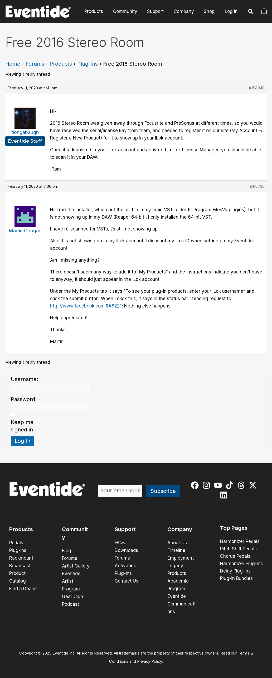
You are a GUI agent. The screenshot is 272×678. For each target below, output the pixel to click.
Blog (66, 550)
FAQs (120, 542)
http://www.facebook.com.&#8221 (86, 306)
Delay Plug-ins (235, 571)
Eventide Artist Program (71, 580)
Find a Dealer (23, 587)
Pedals (16, 542)
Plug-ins (17, 550)
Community (128, 11)
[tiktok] (231, 485)
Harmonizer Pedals (240, 541)
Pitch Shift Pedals (238, 549)
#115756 (257, 186)
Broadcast (20, 565)
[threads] (242, 485)
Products (98, 11)
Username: (24, 379)
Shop (209, 11)
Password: (24, 399)
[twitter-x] (254, 485)
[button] (251, 12)
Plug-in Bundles (236, 578)
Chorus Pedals (235, 556)
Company (185, 11)
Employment (180, 557)
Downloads (126, 550)
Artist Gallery (76, 565)
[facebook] (196, 485)
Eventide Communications (181, 602)
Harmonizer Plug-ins (241, 563)
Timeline (176, 550)
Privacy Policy (149, 658)
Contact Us (126, 579)
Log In (231, 11)
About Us (177, 542)
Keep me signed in (22, 426)
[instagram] (207, 485)
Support (157, 11)
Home (12, 64)
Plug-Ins (87, 64)
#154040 (257, 87)
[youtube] (219, 485)
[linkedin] (225, 495)
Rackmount (21, 557)
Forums (35, 64)
